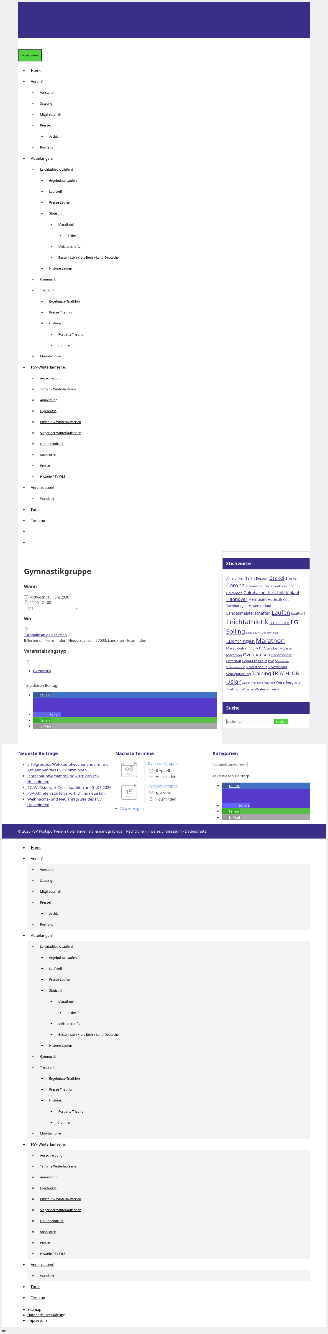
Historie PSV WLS (52, 476)
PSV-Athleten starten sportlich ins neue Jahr (66, 793)
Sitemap (34, 1309)
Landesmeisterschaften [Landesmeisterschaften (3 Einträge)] (248, 613)
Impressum (172, 831)
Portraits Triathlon (71, 334)
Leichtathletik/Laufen (58, 169)
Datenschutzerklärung (46, 1314)
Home (36, 70)
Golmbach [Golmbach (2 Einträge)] (234, 593)
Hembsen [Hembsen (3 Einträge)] (258, 599)
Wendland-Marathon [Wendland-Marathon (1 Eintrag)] (263, 682)
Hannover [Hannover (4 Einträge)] (236, 599)
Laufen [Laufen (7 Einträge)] (281, 612)
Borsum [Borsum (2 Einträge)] (262, 578)
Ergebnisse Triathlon (64, 301)
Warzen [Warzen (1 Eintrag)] (246, 682)
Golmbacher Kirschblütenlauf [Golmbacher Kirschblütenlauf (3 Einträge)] (271, 592)
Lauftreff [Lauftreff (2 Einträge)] (298, 613)
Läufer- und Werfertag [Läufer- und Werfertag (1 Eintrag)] (266, 632)
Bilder (71, 235)
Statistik (57, 213)
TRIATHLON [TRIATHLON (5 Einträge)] (286, 673)
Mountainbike (50, 356)
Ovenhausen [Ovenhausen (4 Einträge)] (256, 654)
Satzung (46, 103)
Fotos (35, 509)
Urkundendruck (52, 444)
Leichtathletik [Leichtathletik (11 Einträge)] (247, 621)
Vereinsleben (44, 487)
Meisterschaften (70, 246)
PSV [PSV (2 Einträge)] (271, 661)
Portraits (46, 147)
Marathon (68, 224)
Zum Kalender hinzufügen (50, 608)
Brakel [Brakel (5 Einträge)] (276, 577)
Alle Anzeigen (132, 808)
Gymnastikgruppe (163, 763)
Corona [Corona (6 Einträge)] (235, 585)
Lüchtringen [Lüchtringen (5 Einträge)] (240, 640)
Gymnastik (48, 279)
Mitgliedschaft (51, 114)
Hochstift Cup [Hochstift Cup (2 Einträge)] (279, 599)
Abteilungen (44, 158)
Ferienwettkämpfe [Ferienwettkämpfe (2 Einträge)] (279, 586)
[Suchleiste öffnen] (22, 43)
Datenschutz (195, 831)
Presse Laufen (59, 202)
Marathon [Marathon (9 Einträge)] (270, 640)
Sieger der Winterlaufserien (60, 433)
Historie (57, 323)
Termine (38, 520)
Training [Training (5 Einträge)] (261, 673)
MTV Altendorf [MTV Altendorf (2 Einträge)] (267, 648)
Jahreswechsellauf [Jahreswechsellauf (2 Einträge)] (257, 605)
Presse (47, 125)
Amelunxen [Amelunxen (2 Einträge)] (235, 578)
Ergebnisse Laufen (63, 180)
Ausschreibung (51, 378)
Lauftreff (55, 191)
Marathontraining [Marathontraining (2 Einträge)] (240, 648)
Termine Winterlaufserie (58, 389)
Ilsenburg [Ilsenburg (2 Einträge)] (234, 605)
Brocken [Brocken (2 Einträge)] (292, 578)
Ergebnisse (48, 411)
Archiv (54, 136)
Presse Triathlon (61, 312)
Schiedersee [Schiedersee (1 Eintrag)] (282, 661)
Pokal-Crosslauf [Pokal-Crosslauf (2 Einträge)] (254, 661)
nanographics (110, 831)
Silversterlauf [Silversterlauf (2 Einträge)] (256, 666)
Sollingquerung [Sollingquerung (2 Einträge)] (238, 674)
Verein (39, 81)
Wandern (47, 498)
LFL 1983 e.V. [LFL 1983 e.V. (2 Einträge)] (279, 623)
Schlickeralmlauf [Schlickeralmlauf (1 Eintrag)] (235, 667)
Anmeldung (49, 400)
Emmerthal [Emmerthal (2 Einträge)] (255, 586)
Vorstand (47, 92)
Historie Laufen (60, 268)
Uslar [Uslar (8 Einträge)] (233, 681)
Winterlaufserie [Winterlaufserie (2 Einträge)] (267, 689)
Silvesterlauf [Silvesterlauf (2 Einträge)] (277, 666)
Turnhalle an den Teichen (45, 634)
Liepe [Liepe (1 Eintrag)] (249, 632)
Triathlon (49, 290)
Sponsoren (48, 454)
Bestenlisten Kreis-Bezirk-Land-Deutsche (88, 257)
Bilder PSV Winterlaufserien (60, 422)
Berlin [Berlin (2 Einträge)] (250, 578)
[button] (31, 531)
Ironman (64, 345)
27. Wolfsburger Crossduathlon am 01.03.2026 (69, 787)
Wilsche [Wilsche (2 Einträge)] (247, 689)
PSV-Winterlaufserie (50, 367)
